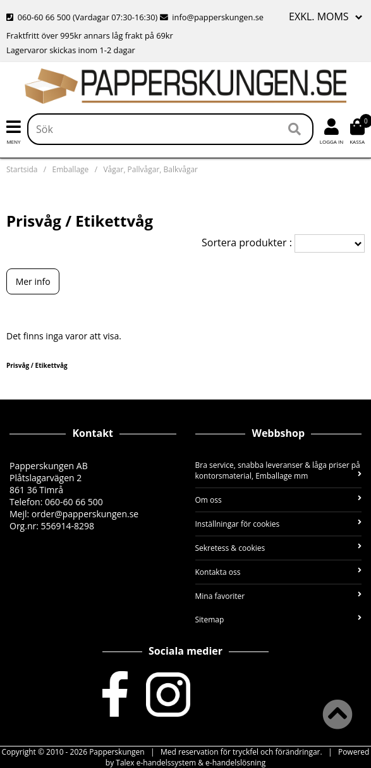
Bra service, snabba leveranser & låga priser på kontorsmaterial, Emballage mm (278, 470)
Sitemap (278, 619)
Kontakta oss (278, 572)
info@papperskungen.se (212, 17)
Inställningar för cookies (278, 524)
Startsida (21, 169)
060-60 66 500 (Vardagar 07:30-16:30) (83, 17)
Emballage (70, 169)
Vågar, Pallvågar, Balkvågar (150, 169)
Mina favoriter (278, 596)
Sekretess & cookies (278, 548)
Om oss (278, 499)
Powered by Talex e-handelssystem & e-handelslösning (238, 757)
